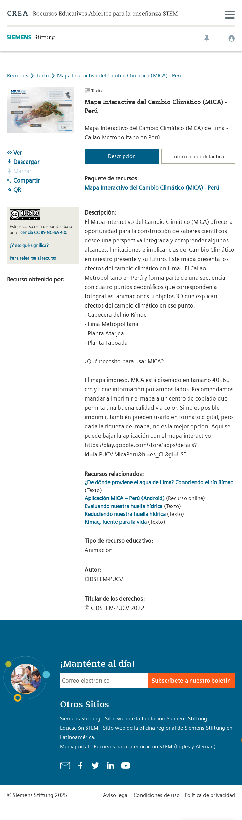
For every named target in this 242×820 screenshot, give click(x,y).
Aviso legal (116, 795)
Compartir (23, 180)
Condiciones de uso (157, 795)
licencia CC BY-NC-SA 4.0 (42, 232)
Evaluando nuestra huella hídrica (123, 506)
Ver (14, 152)
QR (14, 189)
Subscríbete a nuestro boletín (191, 680)
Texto (43, 75)
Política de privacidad (210, 795)
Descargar (23, 161)
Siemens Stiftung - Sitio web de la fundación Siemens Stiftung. (134, 718)
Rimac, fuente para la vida (116, 522)
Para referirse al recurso (33, 258)
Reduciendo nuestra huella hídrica (125, 514)
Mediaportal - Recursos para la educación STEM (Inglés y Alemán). (139, 746)
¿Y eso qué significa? (29, 245)
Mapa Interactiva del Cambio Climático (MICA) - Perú (120, 75)
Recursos (17, 75)
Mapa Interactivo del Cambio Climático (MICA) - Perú (152, 187)
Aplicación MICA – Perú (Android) (125, 498)
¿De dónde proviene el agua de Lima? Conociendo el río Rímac (159, 482)
